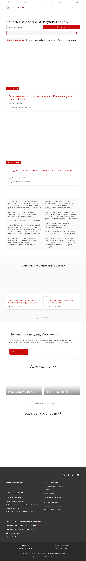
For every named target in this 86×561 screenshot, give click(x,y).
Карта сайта (25, 545)
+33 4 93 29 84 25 (14, 492)
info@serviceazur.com (14, 483)
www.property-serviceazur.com (54, 506)
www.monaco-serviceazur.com (54, 513)
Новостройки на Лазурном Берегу (40, 40)
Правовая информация (61, 545)
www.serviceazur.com (51, 502)
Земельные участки (15, 40)
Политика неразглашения (24, 548)
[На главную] (15, 8)
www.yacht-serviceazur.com (53, 509)
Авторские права (61, 548)
